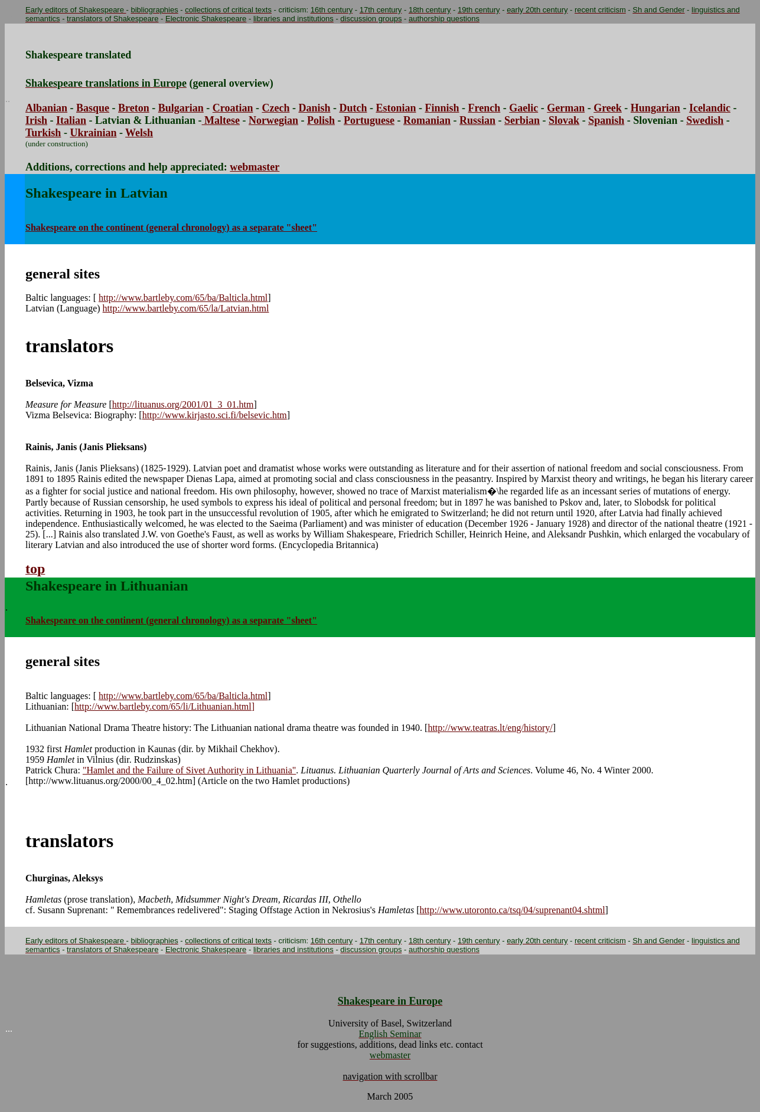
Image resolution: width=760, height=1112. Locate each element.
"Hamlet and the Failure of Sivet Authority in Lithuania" (189, 770)
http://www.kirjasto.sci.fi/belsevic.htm (214, 415)
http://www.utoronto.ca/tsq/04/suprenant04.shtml (512, 910)
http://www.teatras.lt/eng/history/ (490, 728)
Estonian (396, 108)
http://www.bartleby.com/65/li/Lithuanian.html (164, 706)
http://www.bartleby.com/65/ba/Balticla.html (183, 298)
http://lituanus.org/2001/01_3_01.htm (183, 404)
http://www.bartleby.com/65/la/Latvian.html (186, 308)
